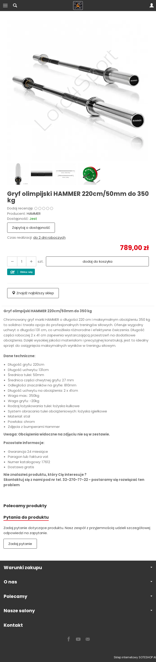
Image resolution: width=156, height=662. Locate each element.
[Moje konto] (151, 5)
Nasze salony (78, 611)
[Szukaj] (15, 5)
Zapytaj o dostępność (31, 227)
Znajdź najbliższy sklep (33, 293)
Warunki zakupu (78, 568)
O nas (78, 582)
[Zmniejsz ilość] (31, 261)
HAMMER (34, 213)
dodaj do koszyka (97, 261)
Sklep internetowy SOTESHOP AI (135, 657)
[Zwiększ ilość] (12, 261)
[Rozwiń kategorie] (5, 5)
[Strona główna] (78, 5)
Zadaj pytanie (20, 543)
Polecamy (78, 596)
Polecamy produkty (25, 506)
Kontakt (13, 625)
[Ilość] (21, 261)
